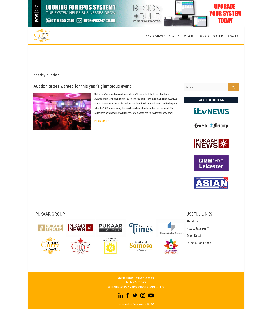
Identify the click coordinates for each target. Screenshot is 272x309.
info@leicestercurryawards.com (137, 277)
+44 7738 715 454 (137, 282)
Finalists (203, 36)
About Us (192, 221)
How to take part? (197, 228)
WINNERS (218, 36)
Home (148, 36)
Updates (233, 36)
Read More (101, 121)
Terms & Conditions (198, 243)
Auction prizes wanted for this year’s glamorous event (82, 86)
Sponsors (159, 36)
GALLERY (188, 36)
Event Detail (194, 235)
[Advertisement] (136, 53)
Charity (174, 36)
